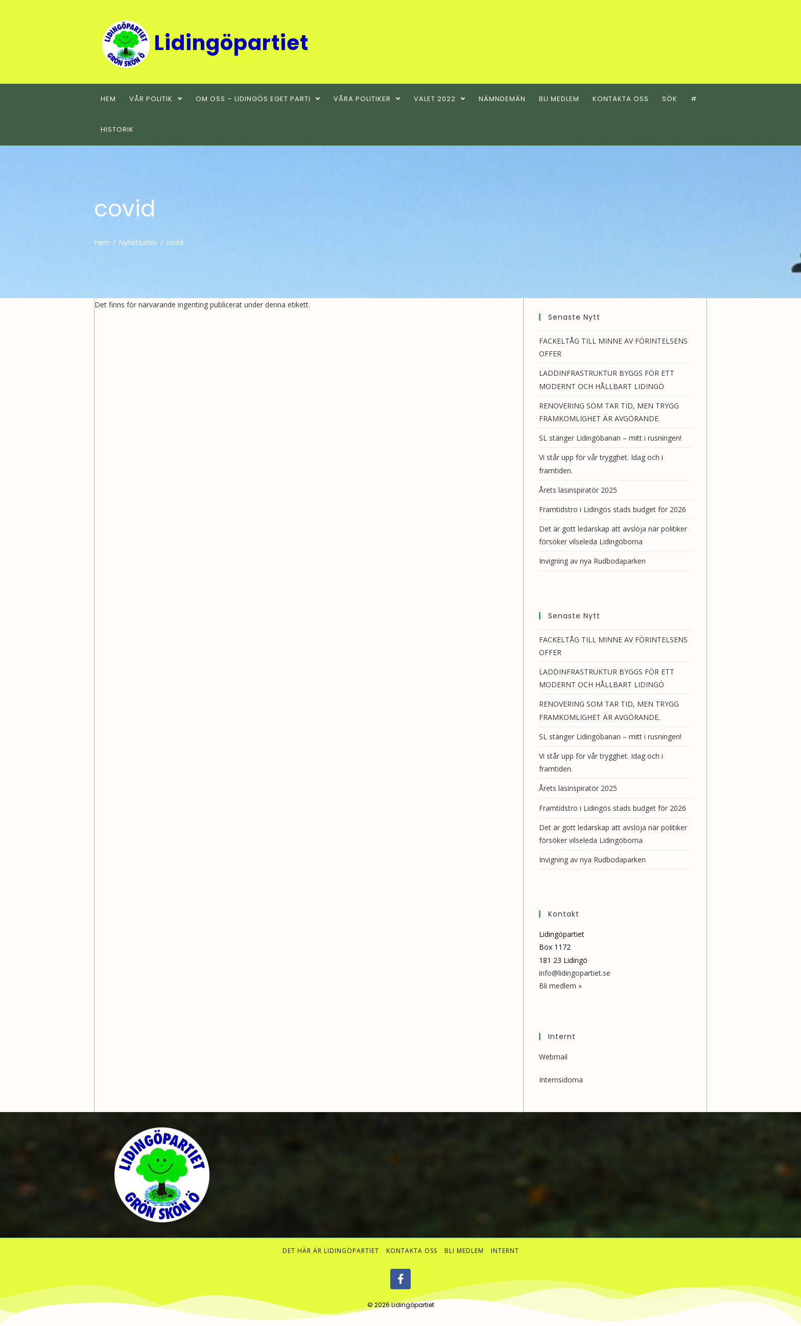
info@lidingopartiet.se (574, 973)
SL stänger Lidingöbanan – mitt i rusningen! (610, 438)
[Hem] (102, 242)
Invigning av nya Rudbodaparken (592, 561)
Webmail (553, 1057)
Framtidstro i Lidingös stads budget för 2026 (612, 509)
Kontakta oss (411, 1250)
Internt (505, 1250)
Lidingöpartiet (412, 1304)
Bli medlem (464, 1250)
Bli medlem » (560, 986)
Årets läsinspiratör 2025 (578, 490)
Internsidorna (561, 1079)
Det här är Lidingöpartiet (330, 1250)
